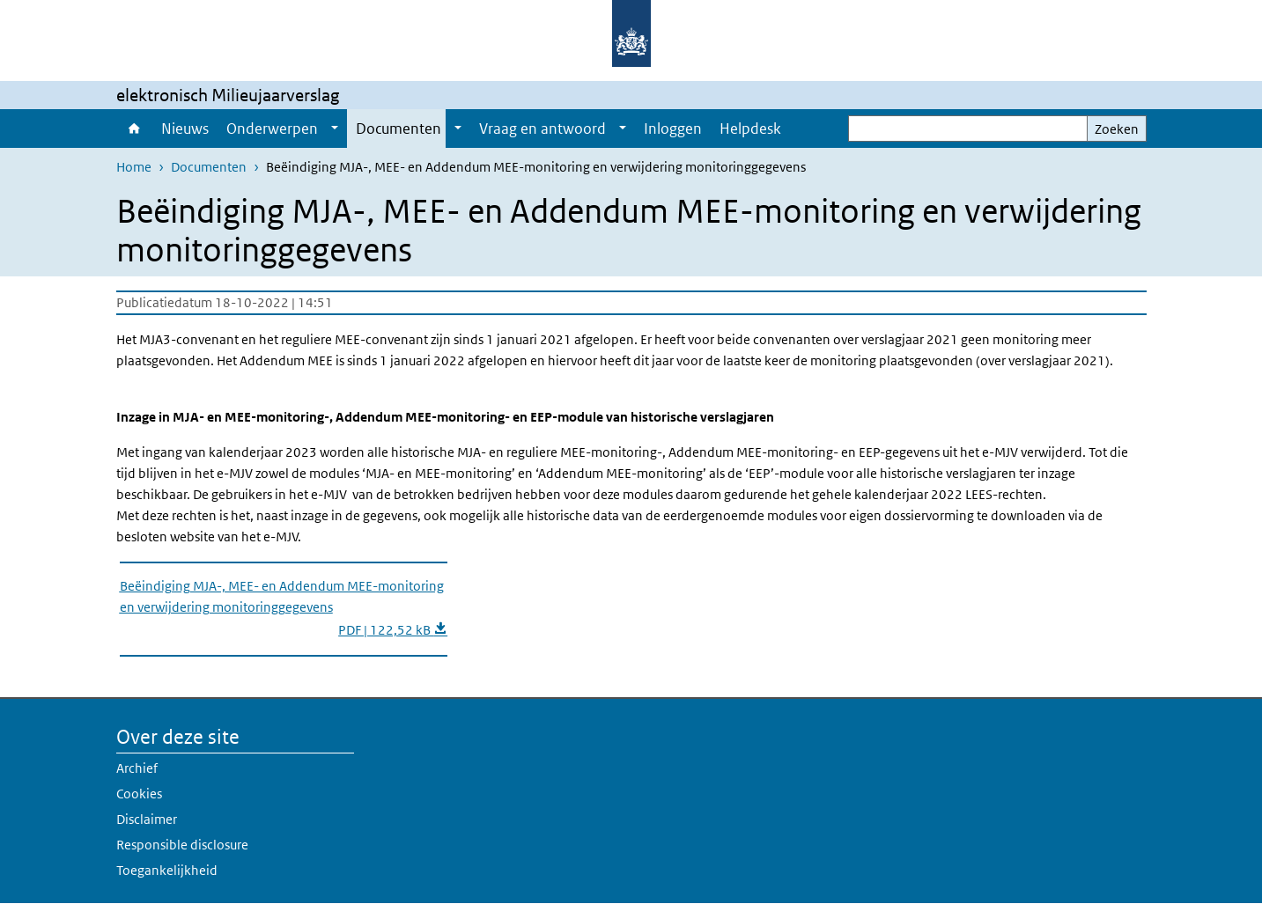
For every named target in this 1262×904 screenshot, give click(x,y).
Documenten (398, 128)
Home (134, 128)
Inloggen (673, 128)
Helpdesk (750, 128)
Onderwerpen (272, 128)
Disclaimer (146, 819)
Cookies (139, 793)
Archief (137, 768)
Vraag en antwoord (542, 128)
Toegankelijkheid (167, 870)
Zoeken (1117, 129)
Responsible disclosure (182, 844)
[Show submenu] (334, 128)
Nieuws (185, 128)
